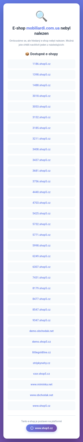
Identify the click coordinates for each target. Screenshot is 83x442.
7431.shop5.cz (42, 277)
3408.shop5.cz (42, 149)
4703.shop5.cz (42, 202)
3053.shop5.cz (42, 106)
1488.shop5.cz (42, 85)
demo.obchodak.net (41, 331)
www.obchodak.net (41, 395)
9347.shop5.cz (42, 320)
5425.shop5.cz (42, 213)
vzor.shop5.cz (41, 373)
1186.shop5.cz (42, 63)
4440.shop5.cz (42, 192)
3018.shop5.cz (42, 96)
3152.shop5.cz (42, 117)
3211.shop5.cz (42, 138)
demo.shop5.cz (41, 341)
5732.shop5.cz (42, 224)
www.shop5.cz (41, 405)
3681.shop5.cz (42, 170)
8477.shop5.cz (42, 299)
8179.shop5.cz (42, 288)
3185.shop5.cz (42, 128)
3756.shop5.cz (42, 181)
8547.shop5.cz (42, 309)
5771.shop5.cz (42, 234)
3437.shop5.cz (42, 160)
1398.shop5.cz (42, 74)
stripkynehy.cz (41, 363)
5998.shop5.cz (42, 245)
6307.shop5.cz (42, 266)
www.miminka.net (41, 384)
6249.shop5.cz (42, 256)
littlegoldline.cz (41, 352)
